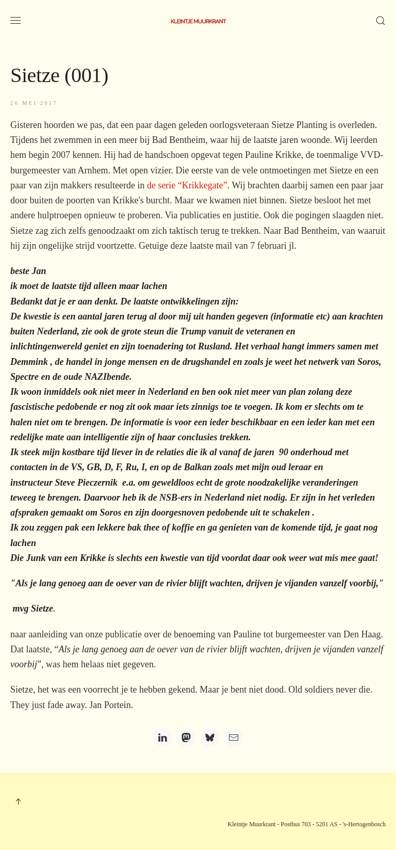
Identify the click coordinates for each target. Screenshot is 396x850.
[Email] (233, 737)
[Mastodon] (186, 737)
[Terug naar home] (198, 20)
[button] (15, 20)
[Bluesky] (210, 737)
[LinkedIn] (162, 737)
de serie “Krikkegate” (187, 185)
